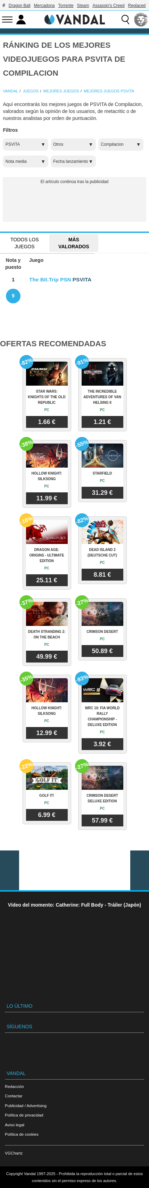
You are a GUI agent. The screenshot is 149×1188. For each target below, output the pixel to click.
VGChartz (14, 1153)
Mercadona (44, 5)
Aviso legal (14, 1124)
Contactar (13, 1096)
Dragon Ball (20, 5)
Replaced (137, 5)
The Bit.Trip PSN (50, 279)
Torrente (66, 5)
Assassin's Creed (108, 5)
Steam (83, 5)
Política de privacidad (24, 1115)
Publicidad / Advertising (26, 1105)
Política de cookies (22, 1134)
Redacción (14, 1086)
